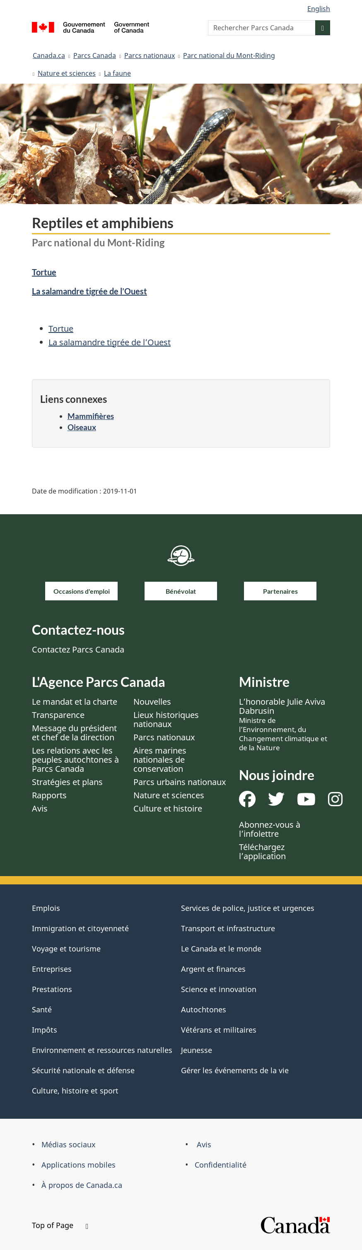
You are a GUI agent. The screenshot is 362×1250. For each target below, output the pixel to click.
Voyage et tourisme (66, 949)
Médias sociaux (68, 1144)
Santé (42, 1009)
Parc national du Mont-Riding (229, 55)
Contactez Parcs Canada (78, 649)
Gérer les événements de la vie (235, 1070)
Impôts (44, 1030)
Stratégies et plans (67, 782)
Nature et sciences (67, 73)
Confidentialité (220, 1165)
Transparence (58, 714)
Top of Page (60, 1225)
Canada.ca (49, 55)
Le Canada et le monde (221, 949)
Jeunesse (196, 1050)
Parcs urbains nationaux (179, 782)
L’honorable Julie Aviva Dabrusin (283, 724)
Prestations (52, 989)
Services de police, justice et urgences (247, 908)
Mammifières (91, 416)
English (318, 8)
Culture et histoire (167, 808)
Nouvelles (152, 701)
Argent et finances (213, 969)
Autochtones (203, 1009)
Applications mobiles (78, 1165)
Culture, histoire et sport (75, 1091)
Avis (40, 808)
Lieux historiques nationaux (166, 719)
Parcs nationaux (149, 55)
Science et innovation (218, 989)
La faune (117, 73)
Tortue (44, 272)
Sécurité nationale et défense (83, 1070)
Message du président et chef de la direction (74, 733)
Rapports (49, 795)
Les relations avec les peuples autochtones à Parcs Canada (75, 759)
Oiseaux (82, 427)
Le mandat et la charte (74, 701)
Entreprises (52, 969)
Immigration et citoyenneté (80, 928)
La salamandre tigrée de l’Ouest (89, 291)
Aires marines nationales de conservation (159, 759)
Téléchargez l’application (262, 851)
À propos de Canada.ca (81, 1185)
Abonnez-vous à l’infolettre (269, 829)
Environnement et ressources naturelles (102, 1050)
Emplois (46, 908)
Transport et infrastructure (228, 928)
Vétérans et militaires (218, 1030)
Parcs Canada (94, 55)
